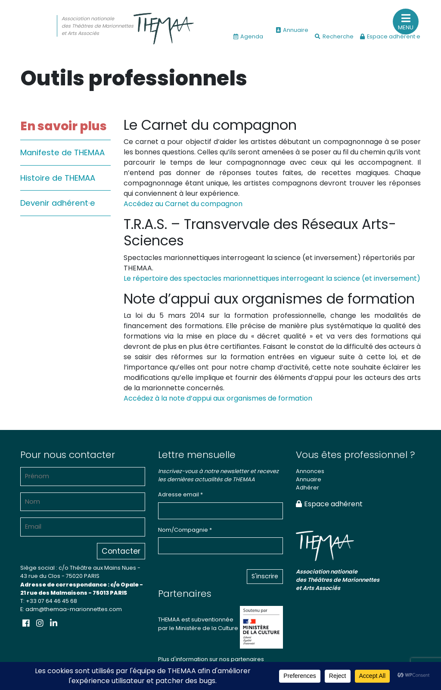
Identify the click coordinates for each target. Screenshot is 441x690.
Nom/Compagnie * (185, 529)
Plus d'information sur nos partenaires (211, 659)
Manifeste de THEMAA (62, 152)
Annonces (310, 471)
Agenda (248, 36)
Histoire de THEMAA (57, 177)
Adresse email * (180, 494)
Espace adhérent (329, 504)
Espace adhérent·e (390, 36)
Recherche (334, 36)
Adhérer (307, 487)
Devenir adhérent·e (57, 203)
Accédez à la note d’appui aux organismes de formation (218, 398)
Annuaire (292, 30)
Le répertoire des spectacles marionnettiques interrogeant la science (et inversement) (272, 278)
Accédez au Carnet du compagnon (183, 204)
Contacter (121, 551)
